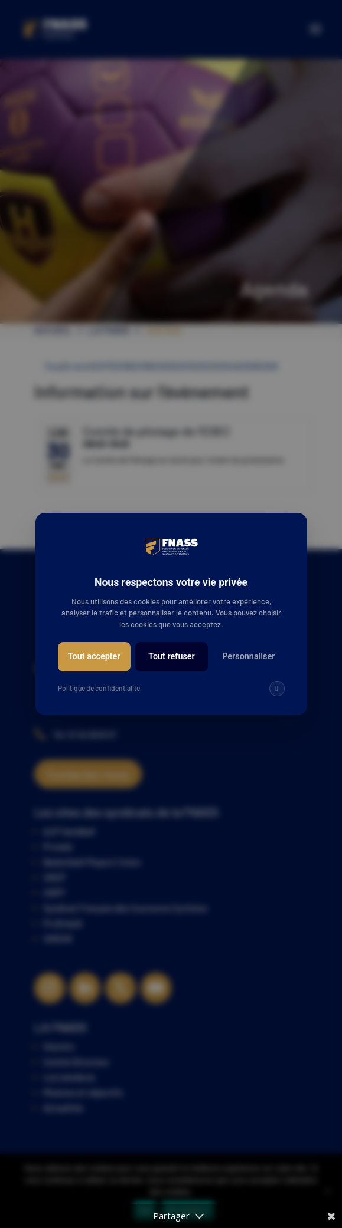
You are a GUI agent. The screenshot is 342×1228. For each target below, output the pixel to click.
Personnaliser (248, 656)
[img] (277, 688)
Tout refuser (171, 656)
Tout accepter (94, 656)
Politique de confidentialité (99, 688)
